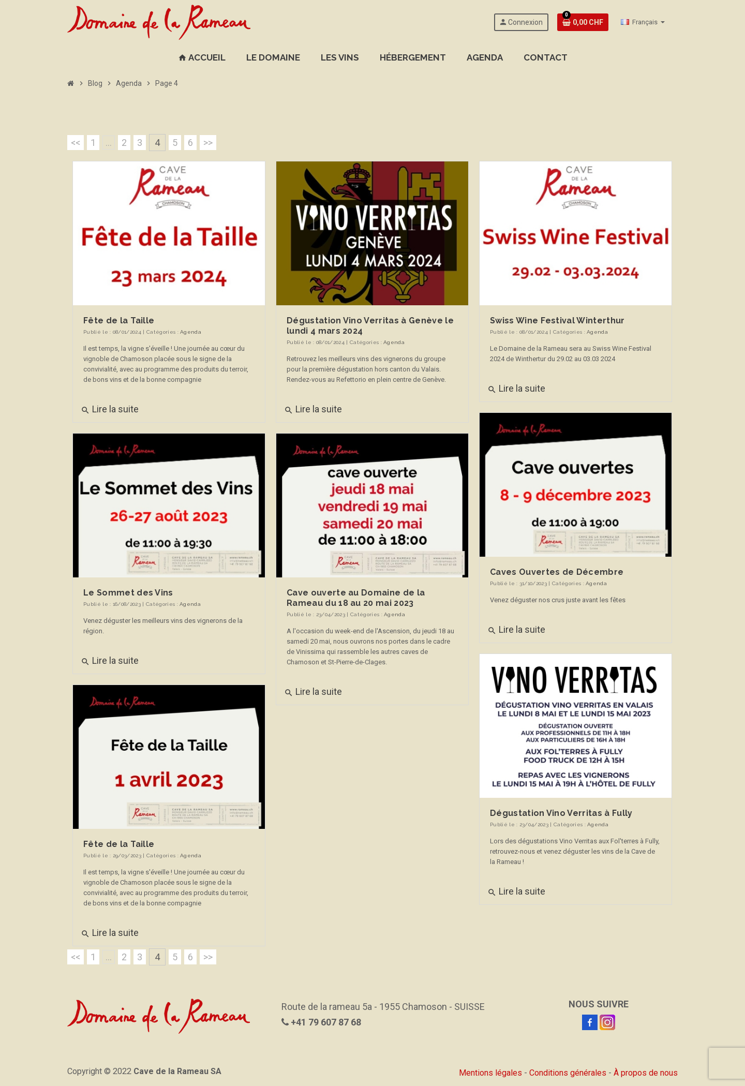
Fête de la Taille (118, 320)
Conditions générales (567, 1073)
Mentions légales (490, 1073)
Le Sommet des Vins (128, 593)
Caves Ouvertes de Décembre (556, 572)
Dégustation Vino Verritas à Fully (561, 813)
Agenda (190, 332)
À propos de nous (646, 1073)
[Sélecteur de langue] (643, 22)
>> (208, 142)
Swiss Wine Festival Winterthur (557, 320)
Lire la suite (110, 409)
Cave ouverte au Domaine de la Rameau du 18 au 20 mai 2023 (356, 598)
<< (75, 142)
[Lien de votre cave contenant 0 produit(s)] (582, 22)
